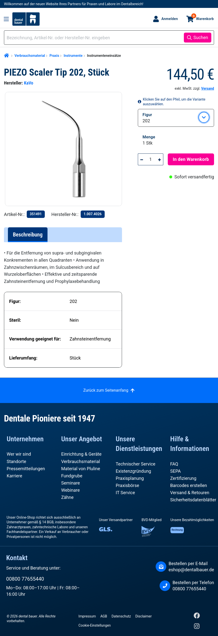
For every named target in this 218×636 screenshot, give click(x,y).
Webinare (70, 490)
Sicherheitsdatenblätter (193, 499)
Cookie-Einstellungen (94, 625)
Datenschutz (121, 616)
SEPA (175, 471)
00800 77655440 (25, 579)
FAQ (174, 463)
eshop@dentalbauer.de (191, 569)
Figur (147, 114)
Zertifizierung (183, 478)
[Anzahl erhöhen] (159, 159)
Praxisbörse (127, 485)
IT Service (125, 492)
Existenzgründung (133, 471)
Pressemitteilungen (26, 468)
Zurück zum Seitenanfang (105, 390)
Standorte (16, 461)
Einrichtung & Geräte (81, 454)
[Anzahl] (150, 159)
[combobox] (95, 37)
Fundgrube (71, 475)
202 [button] (146, 120)
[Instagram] (197, 627)
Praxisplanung (130, 478)
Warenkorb (202, 17)
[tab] (28, 234)
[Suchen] (197, 37)
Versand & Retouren (189, 492)
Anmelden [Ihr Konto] (169, 19)
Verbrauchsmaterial (80, 461)
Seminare (70, 483)
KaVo (28, 82)
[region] (65, 149)
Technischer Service (135, 463)
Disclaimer (143, 616)
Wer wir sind (19, 454)
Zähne (67, 497)
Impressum (87, 616)
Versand (207, 88)
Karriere (14, 475)
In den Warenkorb (191, 159)
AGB (103, 616)
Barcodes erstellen (188, 485)
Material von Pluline (80, 468)
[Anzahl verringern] (141, 159)
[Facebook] (197, 616)
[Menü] (6, 19)
